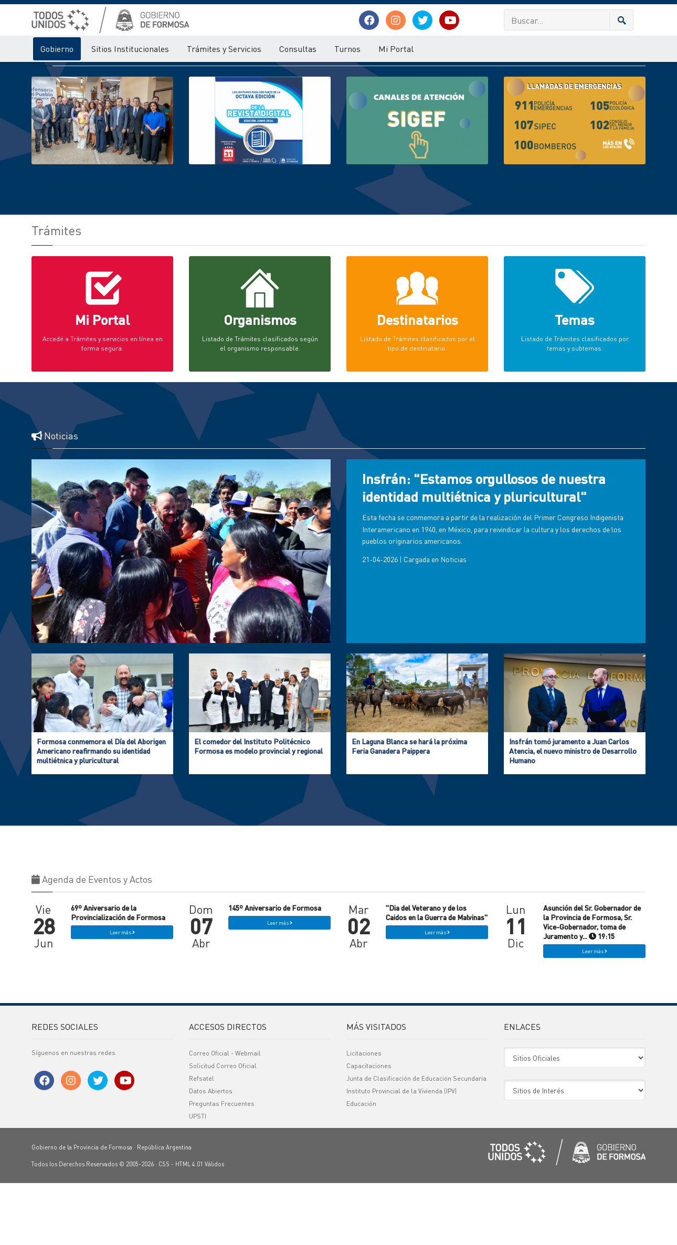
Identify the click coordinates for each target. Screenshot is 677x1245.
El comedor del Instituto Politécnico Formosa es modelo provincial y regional (258, 807)
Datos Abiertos (210, 1153)
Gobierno (56, 48)
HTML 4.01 (189, 1226)
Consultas (297, 48)
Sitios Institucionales (130, 48)
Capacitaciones (369, 1128)
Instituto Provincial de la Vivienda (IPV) (401, 1153)
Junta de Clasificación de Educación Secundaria (416, 1140)
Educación (361, 1165)
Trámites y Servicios (224, 48)
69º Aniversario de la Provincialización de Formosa (118, 974)
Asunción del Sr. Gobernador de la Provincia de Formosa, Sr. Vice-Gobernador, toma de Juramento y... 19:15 (592, 984)
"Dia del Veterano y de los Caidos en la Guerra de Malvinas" (437, 974)
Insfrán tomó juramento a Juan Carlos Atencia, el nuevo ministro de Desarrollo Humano (573, 812)
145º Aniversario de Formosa (274, 969)
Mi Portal (396, 48)
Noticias (453, 621)
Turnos (347, 48)
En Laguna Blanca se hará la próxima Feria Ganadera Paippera (409, 807)
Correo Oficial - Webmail (225, 1115)
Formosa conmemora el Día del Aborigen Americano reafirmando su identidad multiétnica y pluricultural (101, 812)
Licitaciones (364, 1115)
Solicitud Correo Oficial (223, 1128)
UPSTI (197, 1178)
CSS (164, 1226)
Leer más (122, 994)
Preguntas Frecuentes (222, 1165)
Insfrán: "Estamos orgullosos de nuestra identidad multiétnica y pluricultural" (484, 549)
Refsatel (201, 1140)
